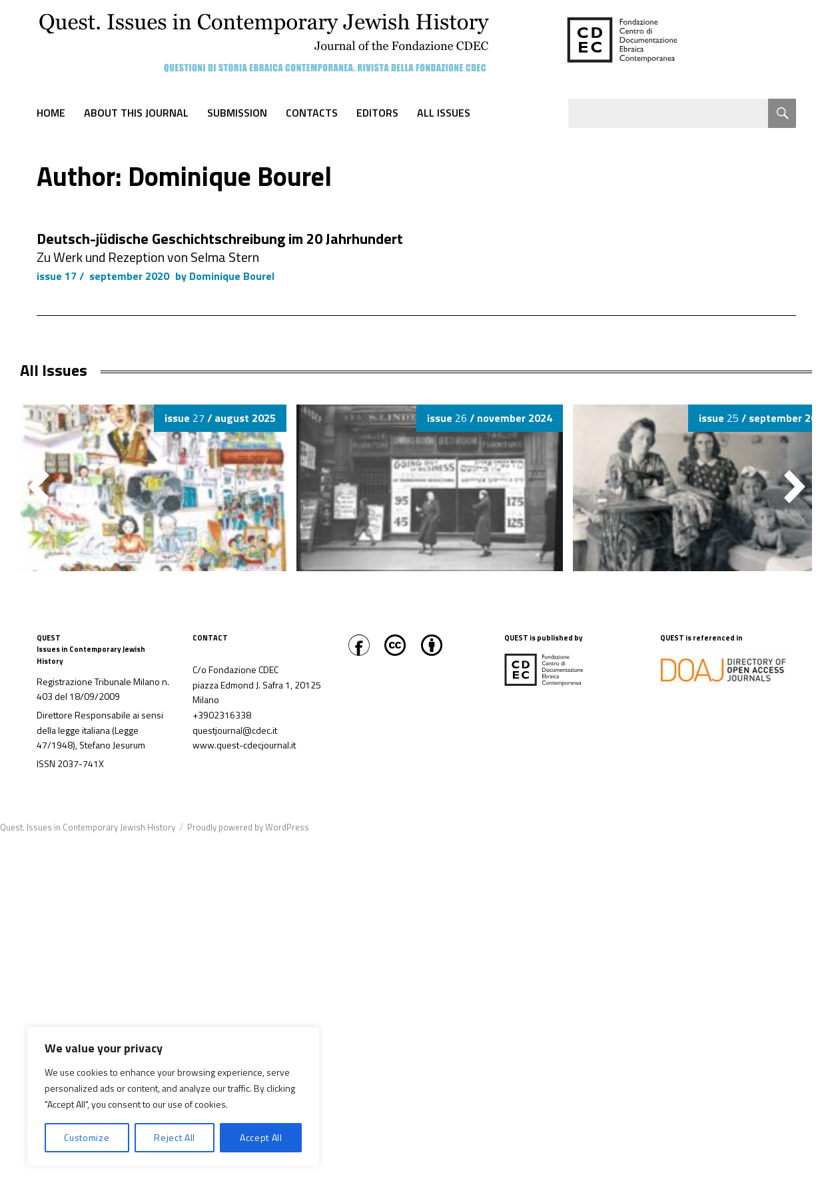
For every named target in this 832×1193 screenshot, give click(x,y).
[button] (794, 486)
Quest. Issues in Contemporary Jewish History (87, 827)
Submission (237, 113)
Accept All (261, 1137)
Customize (86, 1137)
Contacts (312, 113)
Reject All (174, 1137)
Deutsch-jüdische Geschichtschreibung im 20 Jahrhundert (220, 238)
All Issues (443, 113)
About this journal (136, 113)
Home (51, 113)
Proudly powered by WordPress (248, 827)
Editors (377, 113)
